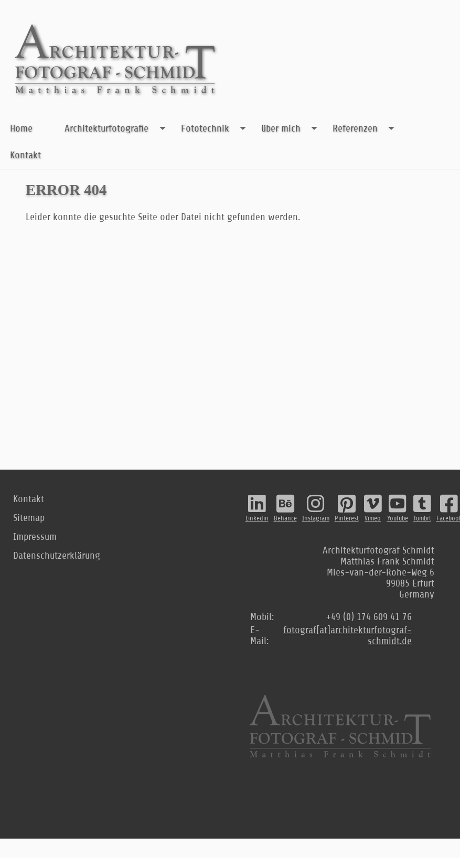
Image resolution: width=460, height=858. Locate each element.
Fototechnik (216, 128)
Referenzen (366, 128)
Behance (285, 508)
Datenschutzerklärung (56, 555)
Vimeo (373, 508)
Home (21, 128)
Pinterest (347, 508)
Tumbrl (422, 508)
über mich (292, 128)
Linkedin (257, 508)
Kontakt (25, 154)
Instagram (315, 508)
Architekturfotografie (117, 128)
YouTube (397, 508)
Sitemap (29, 517)
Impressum (35, 536)
